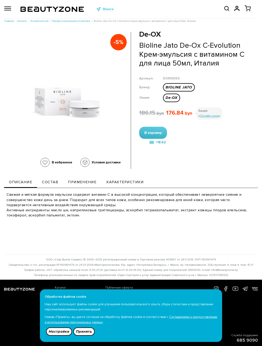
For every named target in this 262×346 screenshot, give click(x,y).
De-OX (171, 97)
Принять (84, 331)
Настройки (59, 331)
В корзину (153, 132)
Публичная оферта (119, 287)
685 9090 (247, 340)
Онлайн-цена (209, 116)
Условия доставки (106, 162)
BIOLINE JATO (179, 87)
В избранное (62, 162)
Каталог (60, 287)
